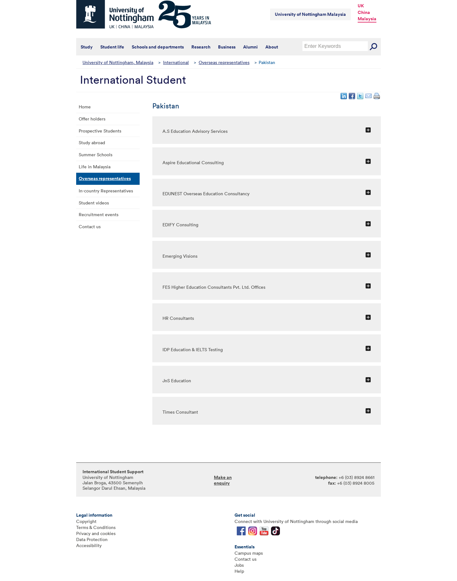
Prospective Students (100, 131)
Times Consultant (180, 412)
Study (87, 47)
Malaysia (367, 19)
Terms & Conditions (96, 527)
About (271, 47)
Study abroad (92, 142)
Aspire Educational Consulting (193, 162)
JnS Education (176, 381)
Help (239, 571)
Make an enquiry (223, 480)
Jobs (239, 565)
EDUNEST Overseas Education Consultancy (205, 193)
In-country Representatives (106, 191)
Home (85, 107)
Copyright (86, 521)
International (176, 62)
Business (226, 47)
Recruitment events (98, 214)
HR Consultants (178, 318)
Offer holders (92, 119)
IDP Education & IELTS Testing (192, 349)
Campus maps (249, 553)
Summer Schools (95, 155)
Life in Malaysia (94, 167)
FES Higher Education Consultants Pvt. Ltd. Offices (213, 287)
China (364, 12)
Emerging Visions (179, 256)
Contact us (90, 226)
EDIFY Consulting (180, 225)
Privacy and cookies (96, 533)
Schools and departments (158, 47)
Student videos (94, 203)
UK (361, 6)
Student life (112, 47)
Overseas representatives (224, 62)
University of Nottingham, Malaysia (118, 62)
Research (200, 47)
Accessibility (89, 545)
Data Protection (92, 539)
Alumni (250, 47)
